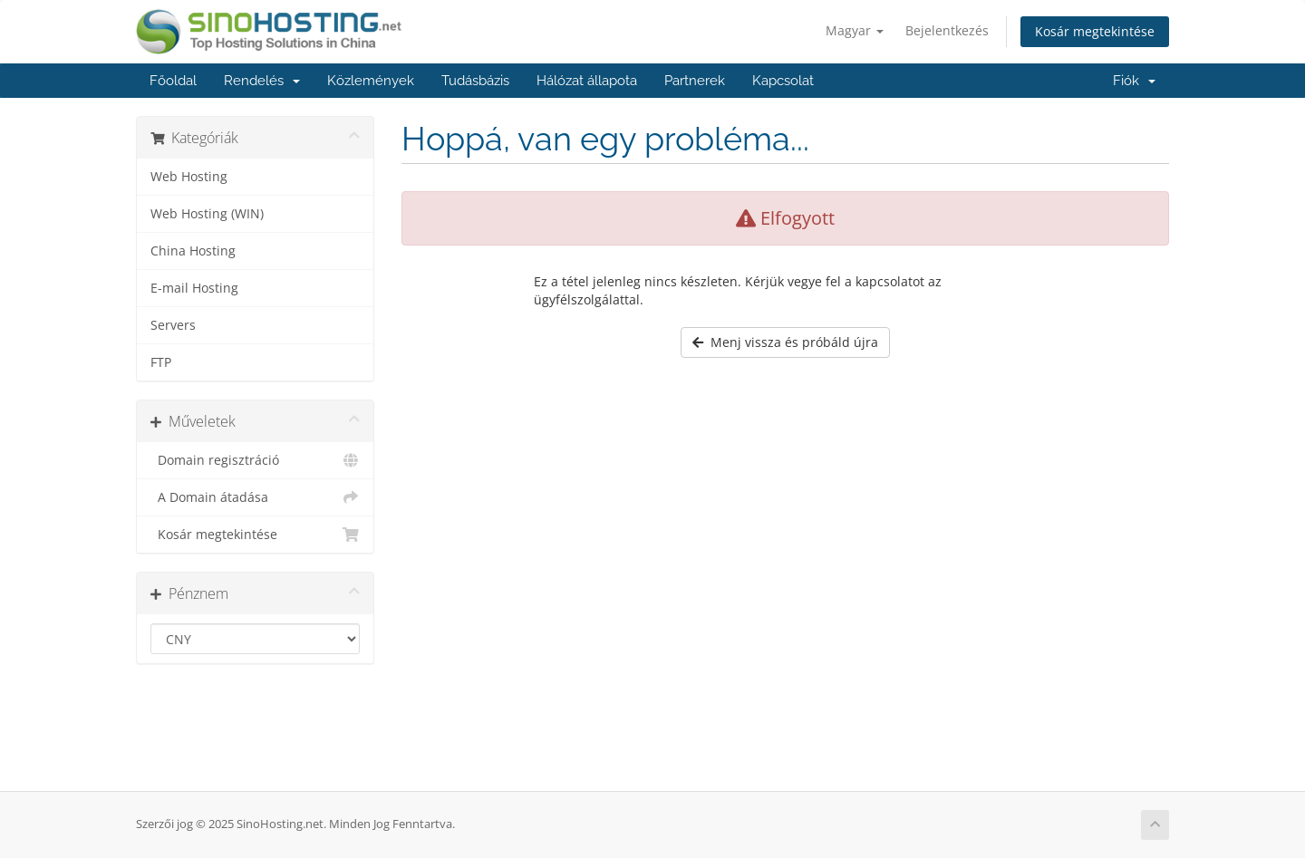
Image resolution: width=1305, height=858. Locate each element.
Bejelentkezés (947, 30)
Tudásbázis (475, 80)
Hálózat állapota (586, 80)
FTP (160, 362)
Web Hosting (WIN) (207, 214)
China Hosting (193, 251)
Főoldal (173, 80)
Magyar (855, 30)
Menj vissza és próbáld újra (785, 342)
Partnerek (694, 80)
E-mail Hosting (194, 288)
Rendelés (262, 80)
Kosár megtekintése (1095, 31)
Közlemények (370, 80)
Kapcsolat (783, 80)
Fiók (1134, 80)
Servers (173, 325)
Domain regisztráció (255, 460)
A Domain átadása (255, 497)
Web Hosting (188, 177)
